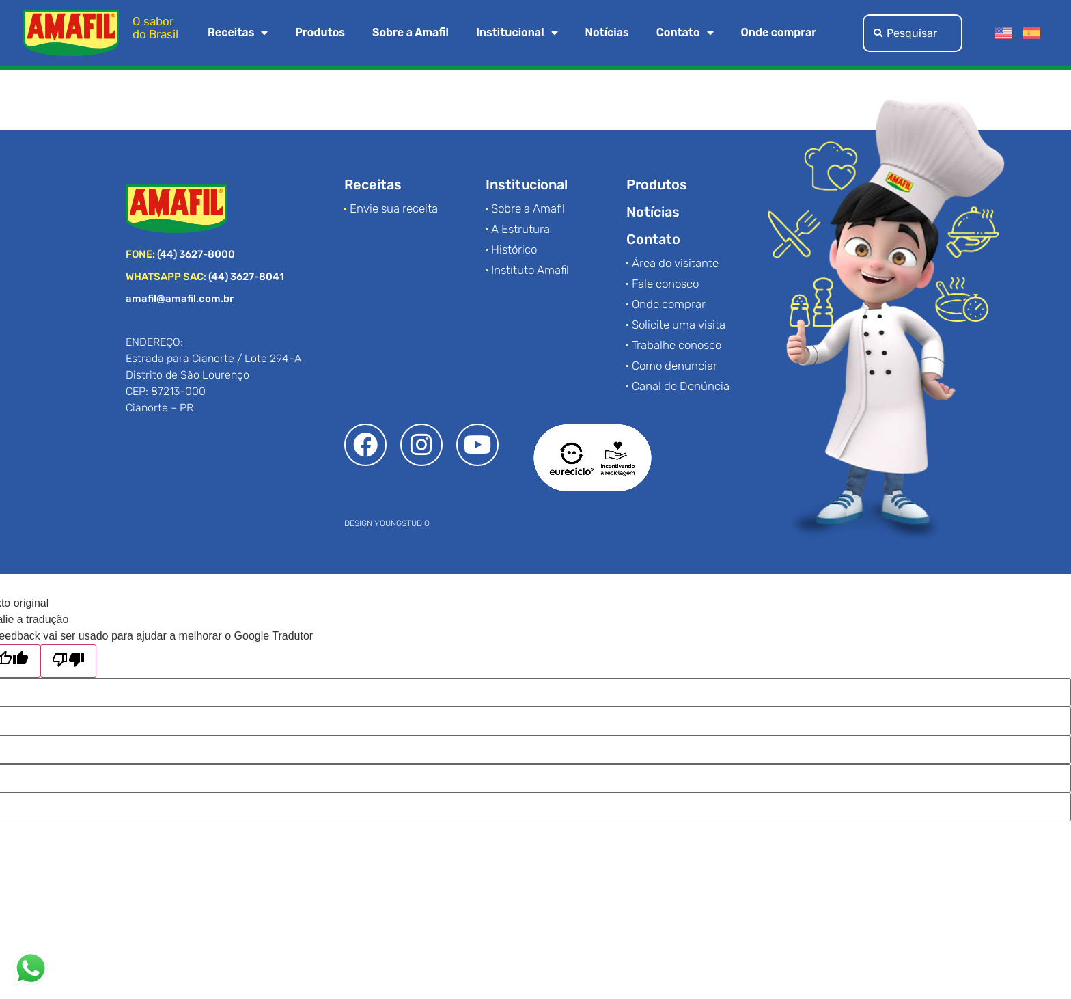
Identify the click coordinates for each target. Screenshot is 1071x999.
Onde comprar (779, 32)
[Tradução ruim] (68, 661)
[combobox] (912, 33)
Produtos (320, 32)
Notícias (607, 32)
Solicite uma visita (678, 324)
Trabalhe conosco (676, 345)
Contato (685, 32)
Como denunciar (674, 365)
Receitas (238, 32)
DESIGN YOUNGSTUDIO (387, 523)
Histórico (514, 249)
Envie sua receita (394, 208)
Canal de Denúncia (680, 386)
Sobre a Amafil (410, 32)
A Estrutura (520, 229)
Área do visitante (675, 263)
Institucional (517, 32)
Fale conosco (665, 283)
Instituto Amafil (530, 270)
